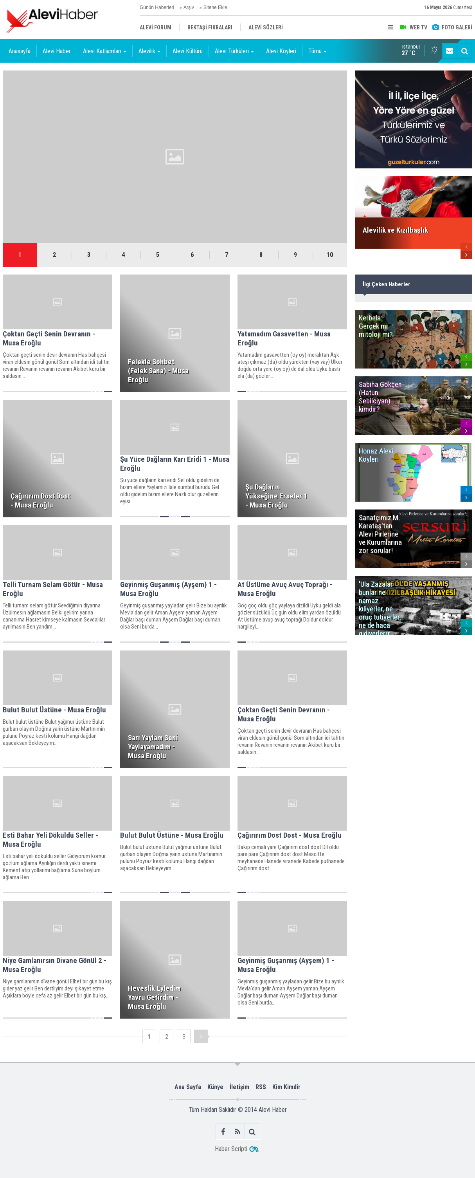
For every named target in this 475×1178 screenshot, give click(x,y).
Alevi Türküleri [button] (234, 51)
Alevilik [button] (149, 51)
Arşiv (189, 7)
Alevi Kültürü (188, 51)
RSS (260, 1087)
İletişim (239, 1087)
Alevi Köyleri (281, 51)
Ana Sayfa (188, 1087)
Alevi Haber (57, 51)
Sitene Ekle (215, 7)
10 (330, 254)
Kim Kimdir (286, 1087)
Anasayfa (20, 51)
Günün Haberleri (157, 7)
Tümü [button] (317, 51)
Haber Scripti (231, 1149)
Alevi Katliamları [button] (104, 51)
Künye (215, 1087)
